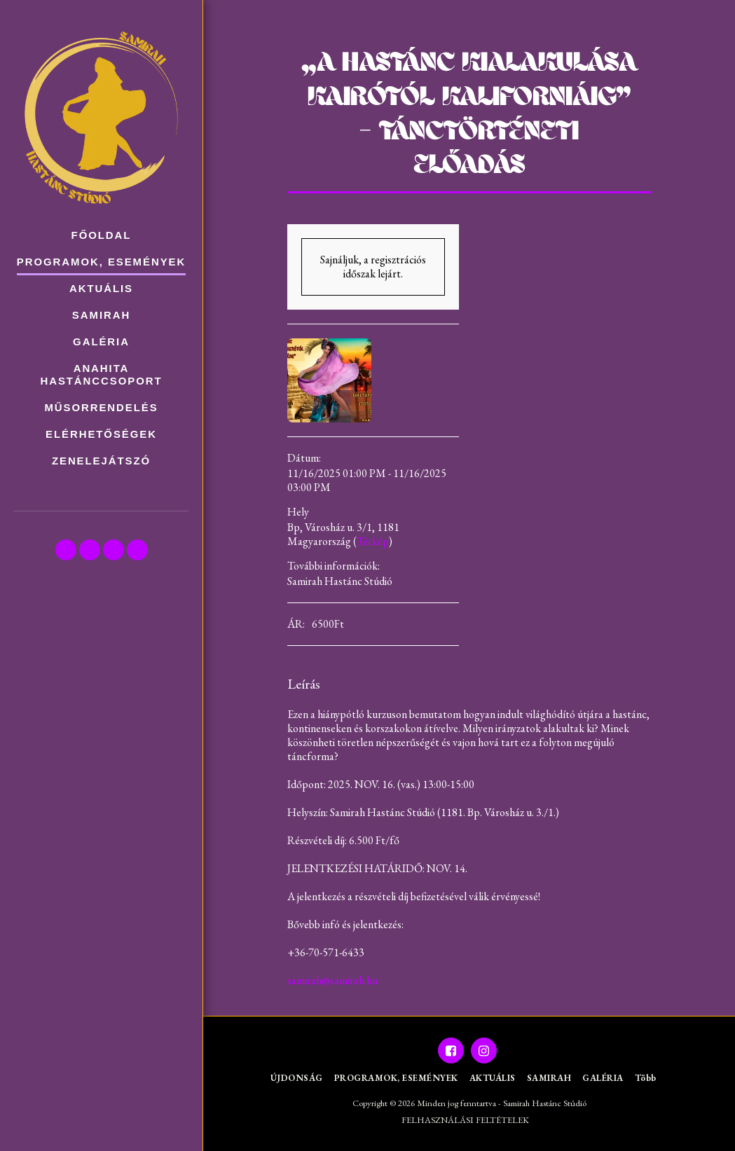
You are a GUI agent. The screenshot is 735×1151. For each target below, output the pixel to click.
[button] (65, 549)
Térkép (373, 541)
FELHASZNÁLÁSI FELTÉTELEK (465, 1120)
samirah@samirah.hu (332, 980)
